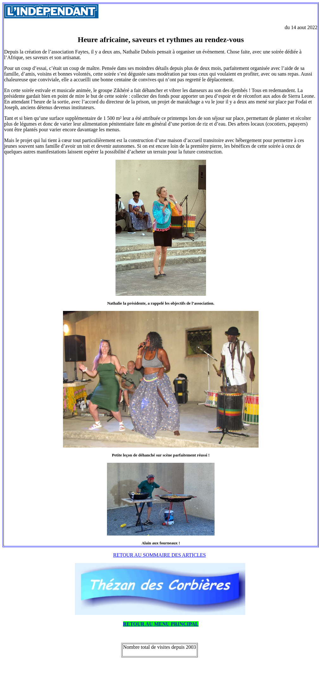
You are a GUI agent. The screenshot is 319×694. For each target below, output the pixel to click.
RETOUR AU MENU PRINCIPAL (161, 624)
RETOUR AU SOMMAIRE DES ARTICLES (159, 555)
